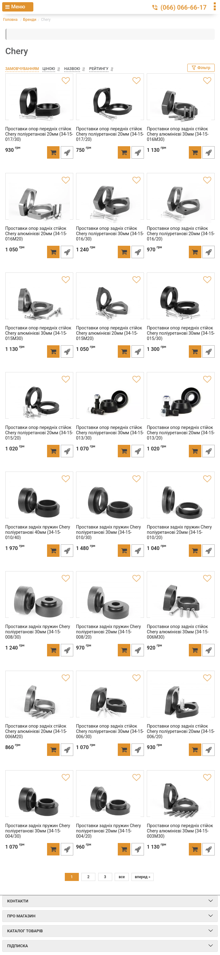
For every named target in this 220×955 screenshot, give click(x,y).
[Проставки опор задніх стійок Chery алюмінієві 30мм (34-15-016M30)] (181, 101)
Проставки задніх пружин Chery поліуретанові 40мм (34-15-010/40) (36, 530)
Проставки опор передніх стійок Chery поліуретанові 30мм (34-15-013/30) (108, 431)
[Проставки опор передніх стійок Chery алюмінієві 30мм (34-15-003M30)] (181, 798)
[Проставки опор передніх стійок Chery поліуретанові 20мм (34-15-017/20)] (110, 101)
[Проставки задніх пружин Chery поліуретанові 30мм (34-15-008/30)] (39, 599)
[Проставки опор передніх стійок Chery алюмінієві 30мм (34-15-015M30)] (39, 300)
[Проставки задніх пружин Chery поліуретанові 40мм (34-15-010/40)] (39, 500)
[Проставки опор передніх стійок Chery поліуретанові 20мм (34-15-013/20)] (181, 400)
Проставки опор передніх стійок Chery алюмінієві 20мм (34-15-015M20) (107, 331)
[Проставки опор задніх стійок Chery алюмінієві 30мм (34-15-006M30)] (181, 599)
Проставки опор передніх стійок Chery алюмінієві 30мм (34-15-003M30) (179, 829)
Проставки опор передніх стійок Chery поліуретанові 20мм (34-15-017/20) (108, 132)
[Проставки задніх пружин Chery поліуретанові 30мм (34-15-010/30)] (110, 500)
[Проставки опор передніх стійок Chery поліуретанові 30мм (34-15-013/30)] (110, 400)
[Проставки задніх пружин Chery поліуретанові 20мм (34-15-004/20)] (110, 798)
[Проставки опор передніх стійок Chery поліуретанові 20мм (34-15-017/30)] (39, 101)
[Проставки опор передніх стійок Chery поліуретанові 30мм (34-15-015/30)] (181, 300)
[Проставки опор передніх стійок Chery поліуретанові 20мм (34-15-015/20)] (39, 400)
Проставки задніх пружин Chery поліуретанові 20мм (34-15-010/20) (178, 530)
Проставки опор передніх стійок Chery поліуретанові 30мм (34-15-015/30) (179, 331)
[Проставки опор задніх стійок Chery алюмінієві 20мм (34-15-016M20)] (39, 201)
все (122, 877)
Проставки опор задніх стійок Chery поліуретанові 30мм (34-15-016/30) (108, 232)
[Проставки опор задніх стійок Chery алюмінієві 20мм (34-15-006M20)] (39, 699)
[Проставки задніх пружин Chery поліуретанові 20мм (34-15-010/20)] (181, 500)
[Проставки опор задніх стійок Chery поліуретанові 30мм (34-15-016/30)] (110, 201)
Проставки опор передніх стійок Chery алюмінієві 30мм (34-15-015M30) (37, 331)
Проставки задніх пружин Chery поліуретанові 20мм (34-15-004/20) (106, 829)
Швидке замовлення (68, 151)
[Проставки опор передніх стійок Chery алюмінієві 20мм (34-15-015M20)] (110, 300)
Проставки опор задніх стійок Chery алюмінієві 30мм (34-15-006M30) (176, 630)
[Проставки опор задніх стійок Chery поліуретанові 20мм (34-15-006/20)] (181, 699)
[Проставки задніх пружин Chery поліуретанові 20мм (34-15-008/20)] (110, 599)
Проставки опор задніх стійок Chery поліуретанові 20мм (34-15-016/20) (179, 232)
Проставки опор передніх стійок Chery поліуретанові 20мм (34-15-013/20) (179, 431)
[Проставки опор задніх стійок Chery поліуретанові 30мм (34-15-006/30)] (110, 699)
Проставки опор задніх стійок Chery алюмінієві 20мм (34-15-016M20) (34, 232)
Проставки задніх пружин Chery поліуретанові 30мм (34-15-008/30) (36, 630)
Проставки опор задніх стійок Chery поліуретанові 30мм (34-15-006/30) (108, 730)
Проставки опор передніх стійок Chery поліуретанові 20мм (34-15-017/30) (38, 132)
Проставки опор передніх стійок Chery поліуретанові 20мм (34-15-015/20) (38, 431)
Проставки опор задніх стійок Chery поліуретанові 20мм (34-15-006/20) (179, 730)
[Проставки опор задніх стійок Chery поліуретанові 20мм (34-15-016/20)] (181, 201)
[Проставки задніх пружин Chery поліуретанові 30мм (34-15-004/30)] (39, 798)
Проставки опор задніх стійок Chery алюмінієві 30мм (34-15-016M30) (176, 132)
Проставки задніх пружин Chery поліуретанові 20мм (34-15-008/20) (106, 630)
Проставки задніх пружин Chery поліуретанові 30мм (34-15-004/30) (36, 829)
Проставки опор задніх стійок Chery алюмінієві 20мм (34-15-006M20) (34, 730)
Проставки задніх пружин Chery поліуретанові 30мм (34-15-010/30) (106, 530)
